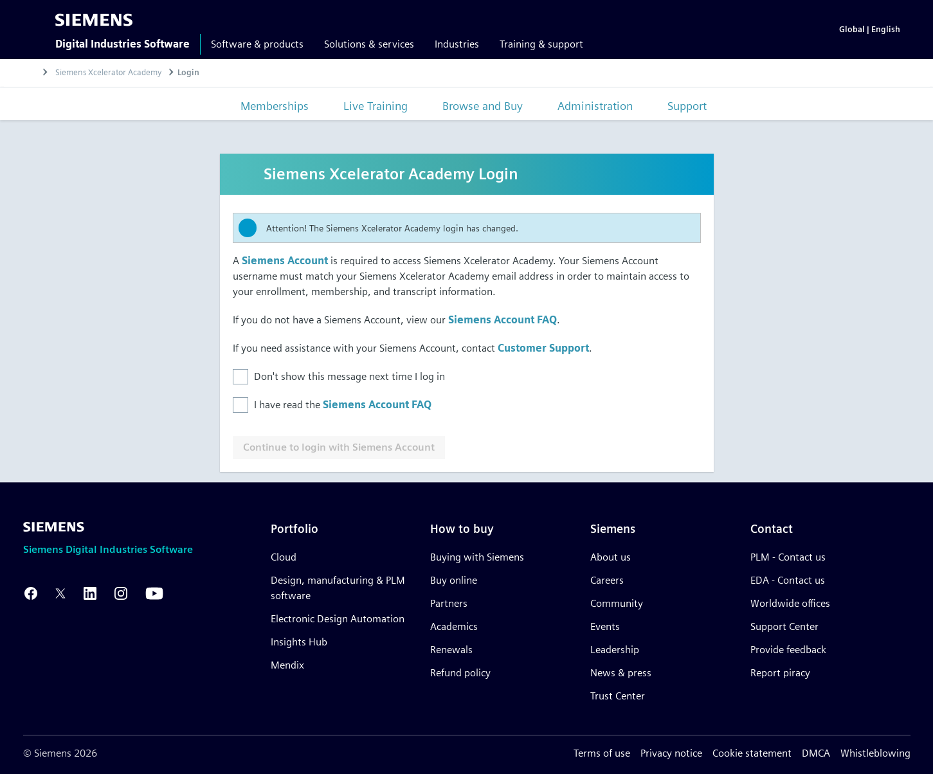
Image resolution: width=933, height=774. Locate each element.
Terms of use (602, 753)
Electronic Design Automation (337, 619)
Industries (457, 44)
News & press (620, 673)
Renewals (451, 650)
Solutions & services (369, 44)
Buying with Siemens (477, 557)
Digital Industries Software (122, 44)
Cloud (283, 557)
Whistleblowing (875, 753)
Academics (454, 626)
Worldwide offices (790, 603)
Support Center (784, 626)
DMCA (816, 753)
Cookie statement (752, 753)
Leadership (614, 650)
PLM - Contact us (788, 557)
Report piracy (780, 673)
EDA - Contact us (787, 580)
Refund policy (460, 673)
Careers (607, 580)
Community (616, 603)
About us (610, 557)
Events (605, 626)
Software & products (257, 44)
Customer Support (543, 348)
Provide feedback (788, 650)
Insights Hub (299, 642)
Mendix (287, 665)
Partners (448, 603)
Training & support (541, 44)
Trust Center (617, 696)
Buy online (453, 580)
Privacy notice (671, 753)
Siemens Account (285, 261)
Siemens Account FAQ (502, 320)
